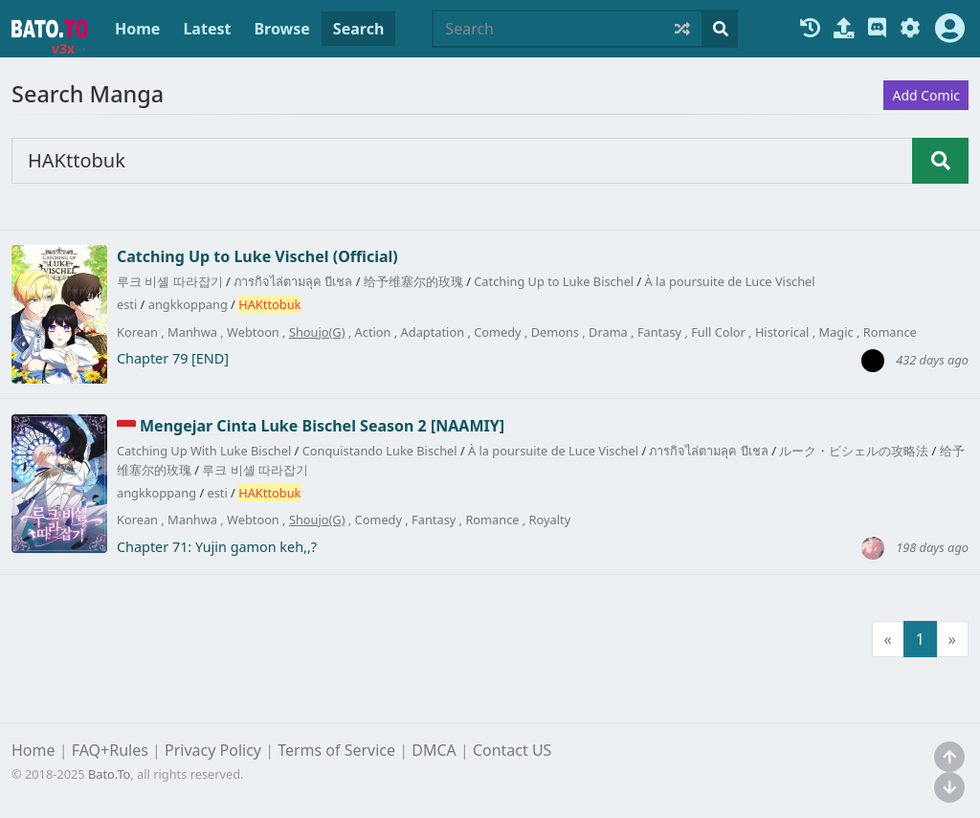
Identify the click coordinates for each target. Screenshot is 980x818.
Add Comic (926, 95)
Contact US (512, 750)
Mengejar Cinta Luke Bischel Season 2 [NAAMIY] (322, 425)
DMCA (434, 750)
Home (137, 28)
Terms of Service (336, 750)
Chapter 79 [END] (173, 358)
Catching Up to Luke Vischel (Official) (257, 256)
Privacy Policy (213, 750)
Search (358, 28)
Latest (207, 28)
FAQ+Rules (110, 750)
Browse (281, 28)
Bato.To (109, 774)
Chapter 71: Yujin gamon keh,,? (217, 547)
